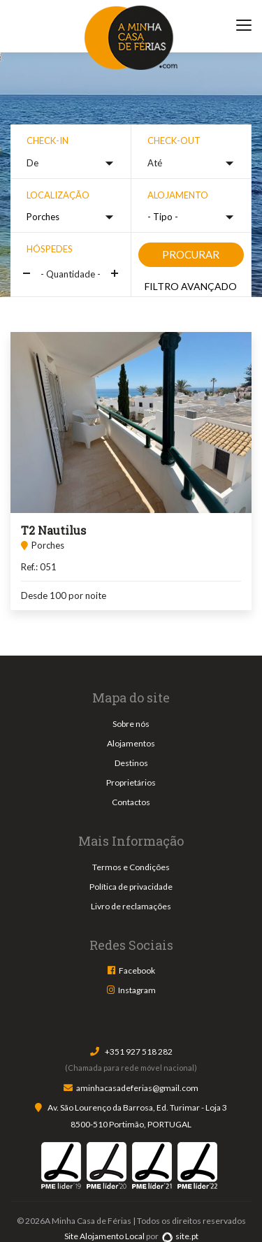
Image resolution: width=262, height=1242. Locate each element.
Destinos (131, 763)
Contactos (131, 802)
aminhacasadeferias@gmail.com (137, 1088)
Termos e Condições (131, 867)
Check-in (47, 140)
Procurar (190, 254)
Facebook (137, 970)
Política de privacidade (131, 886)
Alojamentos (131, 743)
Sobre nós (131, 724)
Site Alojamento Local (104, 1236)
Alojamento (177, 195)
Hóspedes (50, 248)
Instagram (137, 990)
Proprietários (131, 782)
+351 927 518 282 (139, 1051)
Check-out (174, 140)
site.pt (179, 1236)
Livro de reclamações (131, 906)
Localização (58, 195)
